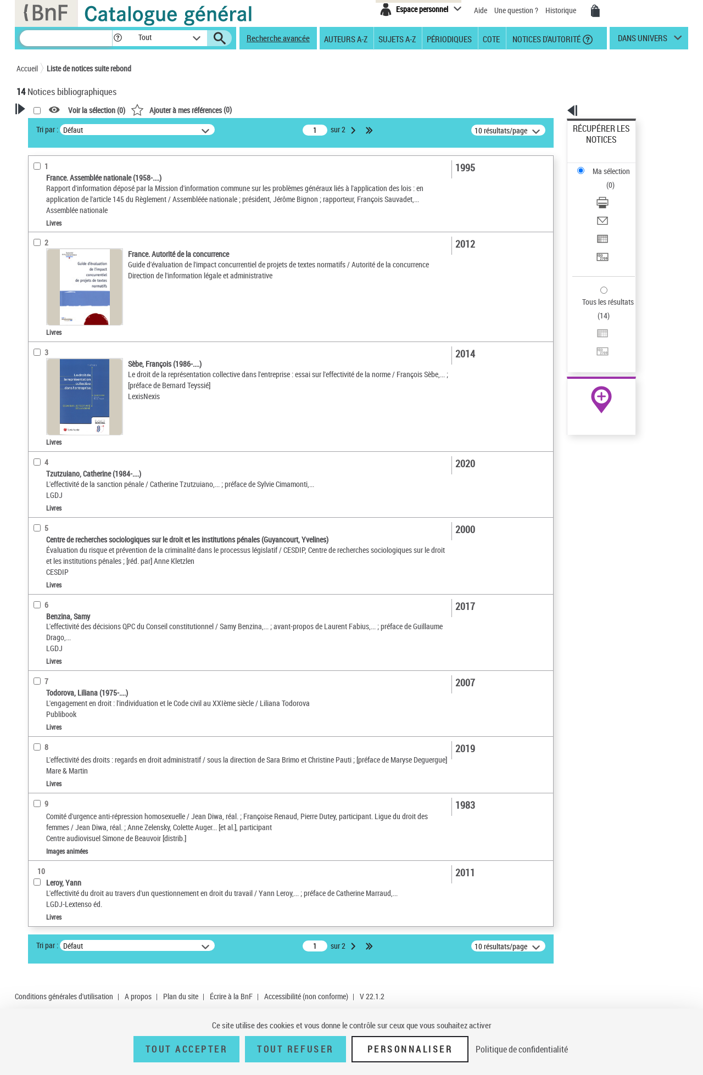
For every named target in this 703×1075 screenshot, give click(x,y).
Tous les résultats (601, 234)
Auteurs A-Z (345, 38)
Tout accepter (187, 1049)
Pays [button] (35, 514)
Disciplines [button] (46, 496)
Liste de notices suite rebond (89, 68)
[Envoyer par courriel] (616, 178)
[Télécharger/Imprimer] (616, 165)
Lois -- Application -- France (73, 426)
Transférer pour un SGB (610, 204)
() (322, 109)
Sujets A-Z (397, 38)
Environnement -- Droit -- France (79, 443)
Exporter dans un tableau (613, 191)
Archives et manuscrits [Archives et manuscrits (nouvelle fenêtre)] (591, 336)
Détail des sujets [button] (55, 393)
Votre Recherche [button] (61, 127)
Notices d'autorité (546, 38)
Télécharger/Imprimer (607, 165)
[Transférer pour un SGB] (616, 204)
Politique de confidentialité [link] (522, 1049)
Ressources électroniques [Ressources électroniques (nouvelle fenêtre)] (595, 348)
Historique (561, 10)
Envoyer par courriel (605, 178)
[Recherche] (66, 38)
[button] (117, 38)
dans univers (642, 40)
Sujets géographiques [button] (64, 374)
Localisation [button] (48, 283)
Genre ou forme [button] (53, 478)
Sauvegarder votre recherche (85, 191)
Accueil (27, 68)
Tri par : (188, 129)
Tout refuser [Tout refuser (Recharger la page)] (295, 1049)
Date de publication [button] (60, 338)
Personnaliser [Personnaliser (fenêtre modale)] (410, 1049)
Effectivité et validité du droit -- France (90, 410)
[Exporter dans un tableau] (616, 191)
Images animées (56, 266)
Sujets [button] (38, 356)
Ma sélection (593, 146)
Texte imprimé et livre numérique (81, 249)
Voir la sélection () (237, 110)
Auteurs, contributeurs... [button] (69, 301)
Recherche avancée (278, 37)
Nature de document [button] (62, 233)
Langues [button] (41, 319)
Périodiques (449, 38)
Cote (491, 38)
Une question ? (516, 10)
